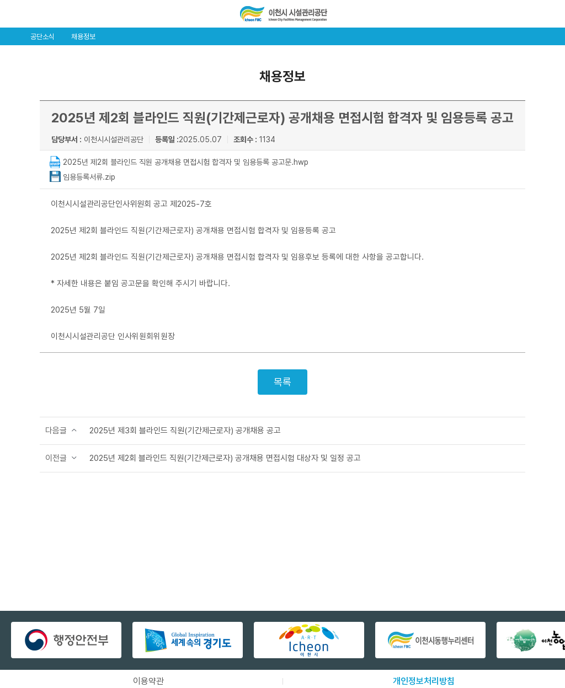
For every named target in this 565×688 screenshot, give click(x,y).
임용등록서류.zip (89, 177)
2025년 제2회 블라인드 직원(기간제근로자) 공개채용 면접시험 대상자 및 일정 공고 (225, 458)
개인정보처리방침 (424, 681)
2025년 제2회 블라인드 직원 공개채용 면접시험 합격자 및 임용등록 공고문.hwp (185, 162)
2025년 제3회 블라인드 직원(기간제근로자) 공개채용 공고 (185, 431)
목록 (282, 382)
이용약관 (148, 681)
